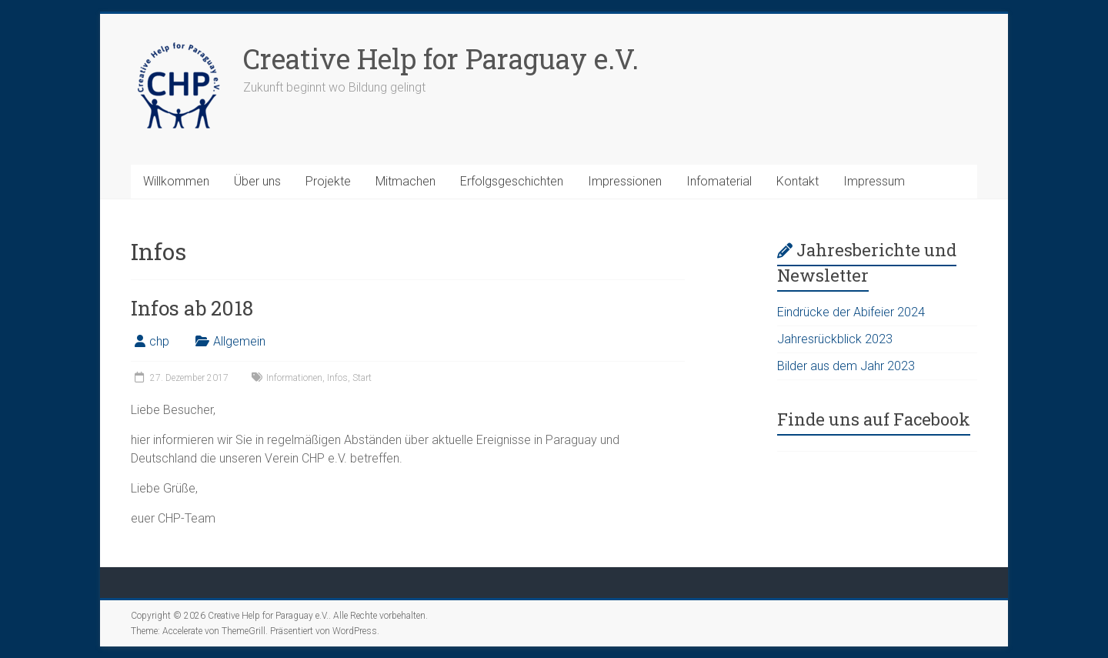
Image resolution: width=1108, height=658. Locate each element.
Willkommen (176, 181)
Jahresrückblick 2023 (835, 339)
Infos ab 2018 (192, 308)
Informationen (294, 377)
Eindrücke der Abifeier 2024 (851, 312)
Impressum (874, 181)
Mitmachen (405, 181)
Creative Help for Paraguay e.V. (441, 58)
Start (362, 377)
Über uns (257, 181)
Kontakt (797, 181)
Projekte (328, 181)
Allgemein (239, 341)
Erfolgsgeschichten (511, 181)
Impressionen (625, 181)
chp (159, 341)
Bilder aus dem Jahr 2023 (846, 366)
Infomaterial (719, 181)
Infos (337, 377)
